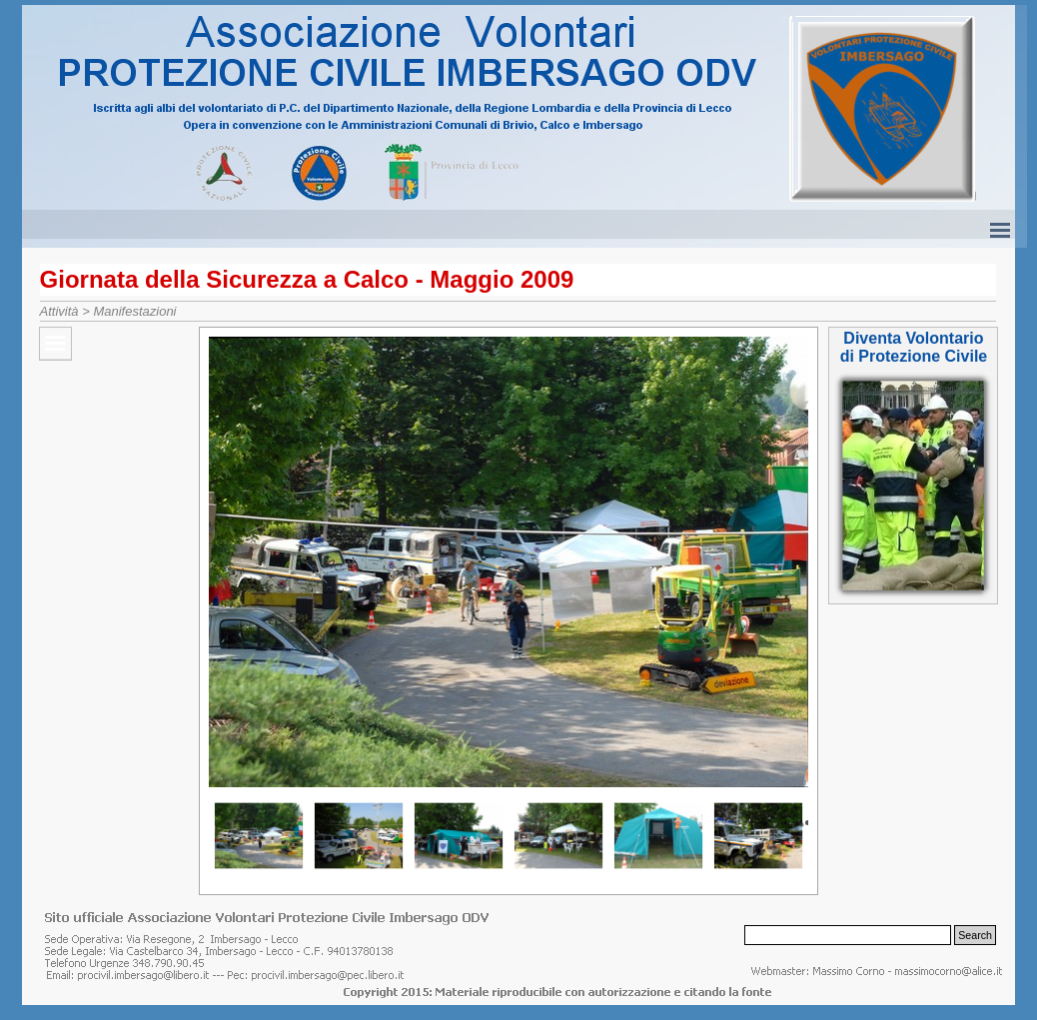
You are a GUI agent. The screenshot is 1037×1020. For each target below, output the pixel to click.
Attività (59, 311)
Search (975, 935)
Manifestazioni (134, 311)
